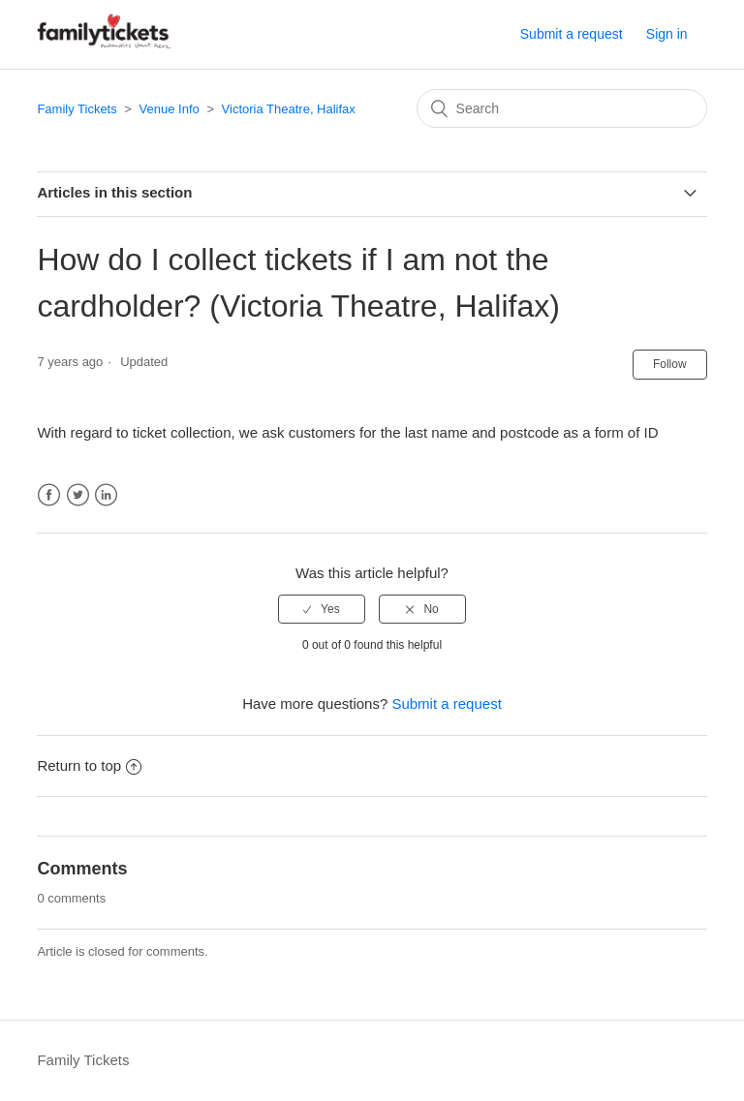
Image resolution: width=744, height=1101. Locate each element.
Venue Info (170, 109)
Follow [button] (670, 364)
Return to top (89, 765)
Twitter (78, 495)
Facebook (49, 495)
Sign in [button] (667, 34)
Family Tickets (76, 109)
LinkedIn (106, 495)
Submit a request (571, 34)
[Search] (562, 108)
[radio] (321, 609)
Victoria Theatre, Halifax (289, 109)
